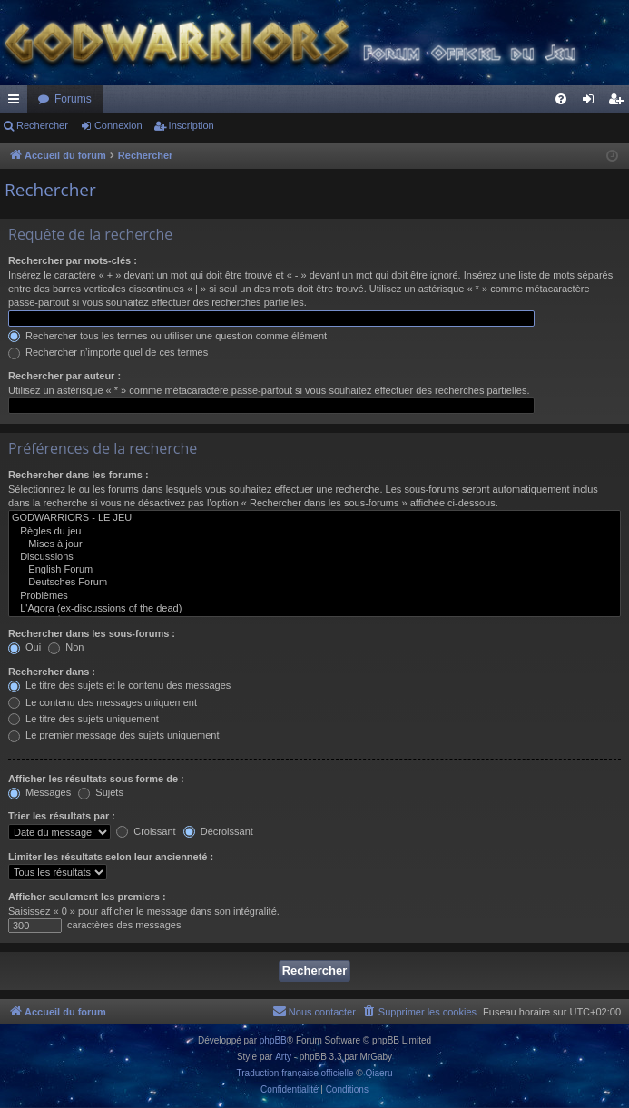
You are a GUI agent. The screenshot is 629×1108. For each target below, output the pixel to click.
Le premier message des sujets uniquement (113, 735)
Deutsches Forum (314, 582)
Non (66, 647)
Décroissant (218, 831)
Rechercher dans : (51, 671)
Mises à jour (314, 544)
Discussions (314, 557)
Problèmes (314, 596)
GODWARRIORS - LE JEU (314, 518)
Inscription (191, 125)
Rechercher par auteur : (64, 375)
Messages (39, 792)
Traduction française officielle (295, 1073)
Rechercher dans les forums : (78, 474)
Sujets (100, 792)
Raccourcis (17, 103)
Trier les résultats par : (61, 815)
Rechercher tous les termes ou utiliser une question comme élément (167, 335)
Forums (73, 99)
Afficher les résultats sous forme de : (96, 778)
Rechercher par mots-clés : (72, 260)
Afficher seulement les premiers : (87, 896)
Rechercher (42, 125)
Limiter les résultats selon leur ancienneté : (110, 856)
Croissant (146, 831)
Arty (283, 1057)
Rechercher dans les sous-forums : (91, 633)
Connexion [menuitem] (592, 103)
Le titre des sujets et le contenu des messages (119, 685)
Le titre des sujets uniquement (83, 718)
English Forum (314, 570)
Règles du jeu (314, 531)
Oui (24, 647)
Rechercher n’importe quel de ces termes (108, 352)
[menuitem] (561, 99)
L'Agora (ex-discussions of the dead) (314, 609)
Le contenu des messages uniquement (102, 702)
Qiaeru (378, 1073)
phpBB (273, 1040)
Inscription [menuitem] (619, 103)
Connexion (118, 125)
